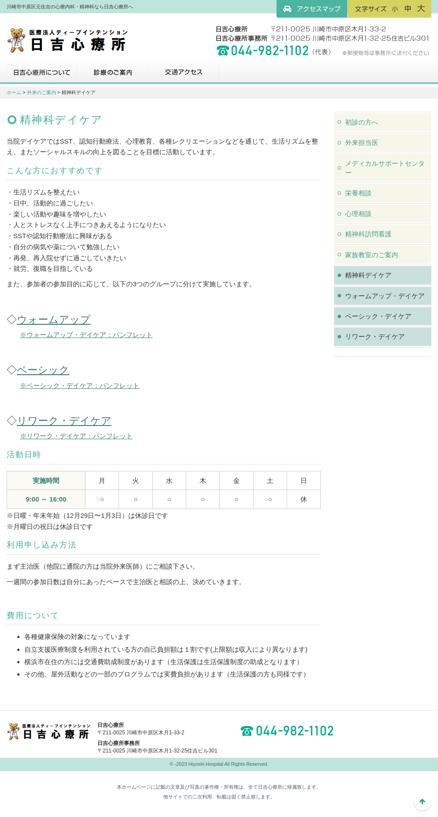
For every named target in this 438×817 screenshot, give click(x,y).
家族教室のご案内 (371, 254)
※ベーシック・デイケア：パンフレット (79, 385)
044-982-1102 (290, 731)
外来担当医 (361, 142)
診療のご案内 (112, 76)
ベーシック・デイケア (378, 316)
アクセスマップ (312, 9)
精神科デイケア (368, 275)
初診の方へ (361, 122)
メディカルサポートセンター (385, 168)
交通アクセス (183, 76)
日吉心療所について (42, 76)
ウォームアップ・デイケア (385, 296)
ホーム (14, 92)
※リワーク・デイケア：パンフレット (76, 436)
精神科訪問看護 (368, 234)
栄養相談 (358, 193)
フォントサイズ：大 (421, 8)
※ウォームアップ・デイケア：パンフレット (86, 334)
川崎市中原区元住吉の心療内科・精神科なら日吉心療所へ (67, 39)
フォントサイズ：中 (408, 8)
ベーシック (43, 370)
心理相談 (358, 213)
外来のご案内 (41, 92)
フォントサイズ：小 (395, 8)
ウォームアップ (54, 319)
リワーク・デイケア (64, 420)
